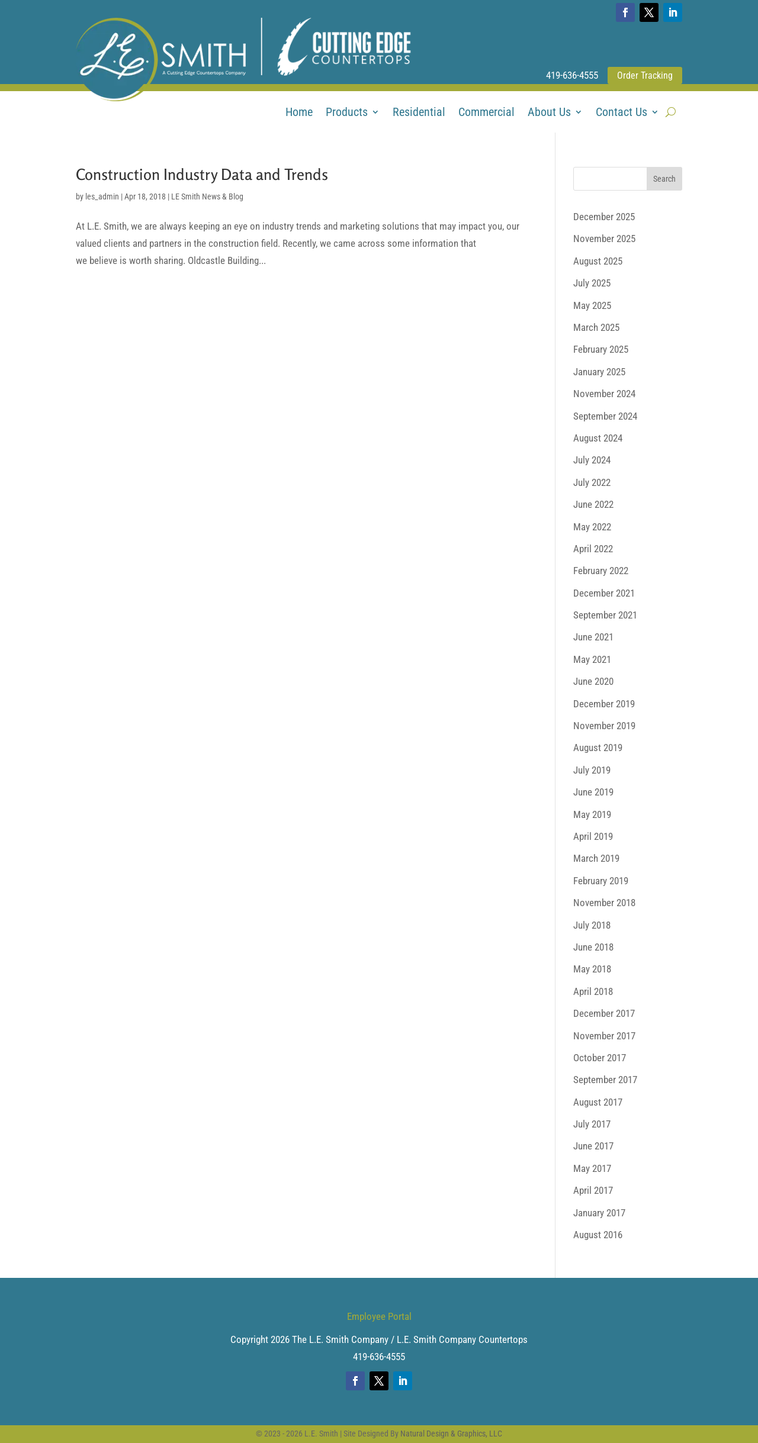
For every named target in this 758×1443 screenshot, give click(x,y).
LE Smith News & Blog (207, 196)
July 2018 (592, 925)
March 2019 (596, 858)
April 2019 (593, 836)
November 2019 (604, 726)
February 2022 (600, 570)
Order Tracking (645, 75)
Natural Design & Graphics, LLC (451, 1433)
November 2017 (604, 1036)
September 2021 (605, 615)
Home (299, 113)
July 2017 (592, 1124)
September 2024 (605, 416)
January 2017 (599, 1213)
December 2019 (604, 704)
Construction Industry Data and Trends (202, 174)
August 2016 (597, 1235)
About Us (549, 113)
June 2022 (593, 504)
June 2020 (593, 681)
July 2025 (592, 283)
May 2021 (592, 659)
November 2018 (604, 903)
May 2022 (592, 527)
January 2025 (599, 372)
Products (347, 113)
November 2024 (604, 394)
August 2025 (597, 261)
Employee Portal (379, 1316)
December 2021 (604, 593)
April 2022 (593, 549)
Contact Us (621, 113)
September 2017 (605, 1080)
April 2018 (593, 991)
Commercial (486, 113)
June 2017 (593, 1146)
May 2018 (592, 969)
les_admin (102, 196)
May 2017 (592, 1168)
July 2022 (592, 482)
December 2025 (604, 217)
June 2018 (593, 947)
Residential (419, 113)
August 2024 (597, 438)
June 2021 (593, 637)
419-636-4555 (572, 75)
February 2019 (600, 881)
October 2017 (599, 1058)
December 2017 (604, 1013)
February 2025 (600, 349)
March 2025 (596, 327)
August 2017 (597, 1102)
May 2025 (592, 305)
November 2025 (604, 238)
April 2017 (593, 1190)
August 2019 (597, 747)
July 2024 (592, 460)
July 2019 (592, 770)
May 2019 (592, 814)
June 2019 (593, 792)
